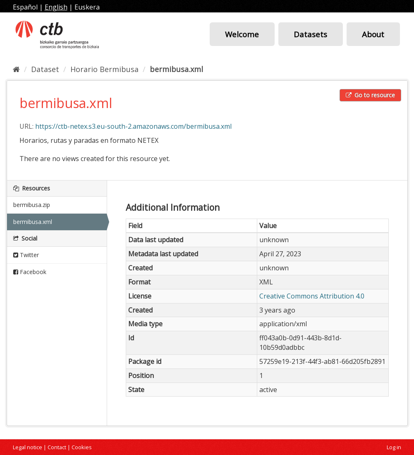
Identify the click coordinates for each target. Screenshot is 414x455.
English (56, 7)
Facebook (29, 272)
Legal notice (27, 447)
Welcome (242, 34)
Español (25, 7)
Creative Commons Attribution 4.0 (311, 296)
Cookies (82, 447)
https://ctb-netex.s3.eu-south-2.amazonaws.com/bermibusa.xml (133, 126)
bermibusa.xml (176, 69)
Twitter (26, 255)
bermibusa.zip (31, 205)
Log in (394, 447)
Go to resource (370, 95)
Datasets (310, 34)
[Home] (16, 69)
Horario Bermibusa (104, 69)
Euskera (87, 7)
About (373, 34)
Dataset (45, 69)
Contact (57, 447)
